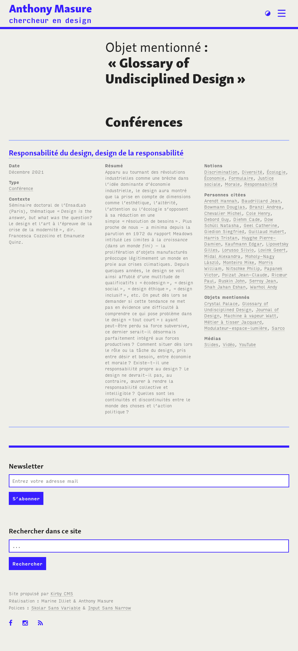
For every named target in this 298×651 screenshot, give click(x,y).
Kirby (62, 593)
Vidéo (229, 344)
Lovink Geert (272, 249)
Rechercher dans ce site (45, 531)
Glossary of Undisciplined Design (236, 306)
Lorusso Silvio (238, 249)
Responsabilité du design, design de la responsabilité (96, 153)
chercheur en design (50, 19)
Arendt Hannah (220, 200)
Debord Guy (216, 219)
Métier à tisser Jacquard (233, 322)
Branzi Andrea (265, 206)
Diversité (252, 172)
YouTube (247, 344)
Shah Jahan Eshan (225, 286)
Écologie (276, 172)
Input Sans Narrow (109, 607)
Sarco (278, 328)
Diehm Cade (246, 219)
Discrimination (220, 172)
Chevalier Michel (223, 213)
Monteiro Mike (238, 262)
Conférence (21, 188)
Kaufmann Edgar (243, 243)
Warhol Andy (263, 286)
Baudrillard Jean (261, 200)
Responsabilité (260, 184)
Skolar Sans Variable (55, 607)
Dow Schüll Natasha (238, 222)
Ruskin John (231, 280)
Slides (211, 344)
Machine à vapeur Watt (250, 315)
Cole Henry (258, 213)
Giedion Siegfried (224, 231)
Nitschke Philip (243, 268)
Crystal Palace (221, 303)
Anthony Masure (50, 9)
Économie (214, 178)
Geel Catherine (260, 225)
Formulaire (241, 178)
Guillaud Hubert (266, 231)
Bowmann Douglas (224, 206)
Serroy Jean (262, 280)
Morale (232, 184)
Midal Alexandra (222, 256)
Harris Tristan (220, 237)
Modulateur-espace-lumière (235, 328)
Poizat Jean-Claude (244, 274)
